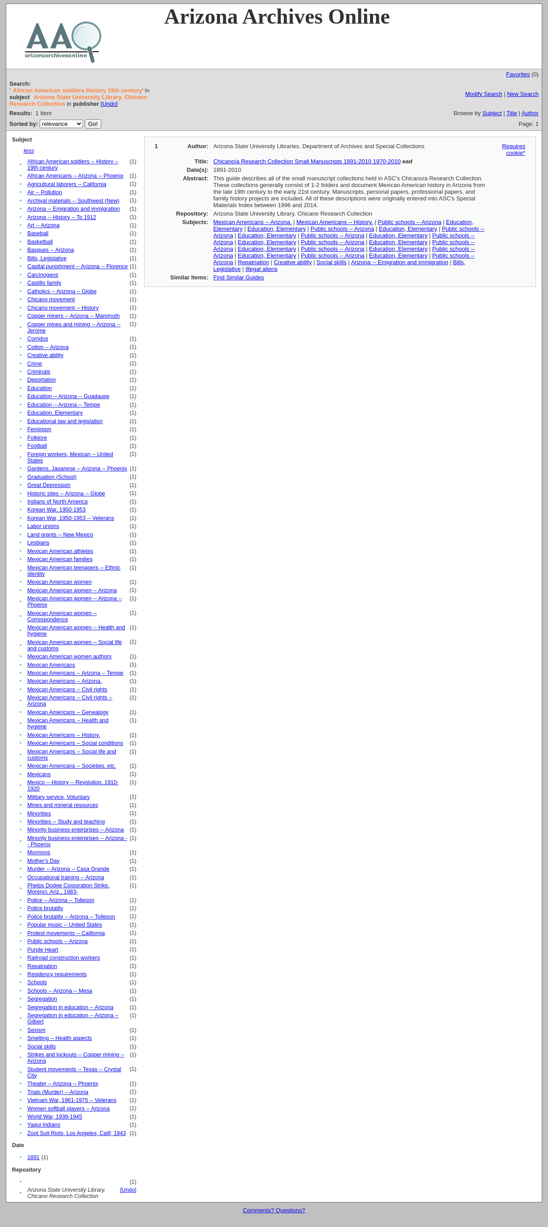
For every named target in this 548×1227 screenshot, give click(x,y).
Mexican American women (59, 582)
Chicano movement (51, 299)
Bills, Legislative (46, 258)
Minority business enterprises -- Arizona (75, 830)
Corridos (37, 339)
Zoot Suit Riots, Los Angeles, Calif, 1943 (76, 1133)
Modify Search (483, 94)
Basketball (40, 242)
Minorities (39, 814)
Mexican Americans (51, 665)
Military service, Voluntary (58, 797)
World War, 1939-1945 (54, 1117)
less (29, 150)
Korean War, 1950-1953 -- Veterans (70, 518)
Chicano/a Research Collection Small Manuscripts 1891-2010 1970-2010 (307, 161)
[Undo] (109, 103)
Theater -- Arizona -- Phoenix (62, 1084)
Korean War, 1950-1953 (56, 510)
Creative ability (45, 355)
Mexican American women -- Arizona (71, 590)
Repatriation (42, 966)
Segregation (42, 999)
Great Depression (49, 485)
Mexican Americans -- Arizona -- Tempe (75, 673)
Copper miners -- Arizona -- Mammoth (73, 316)
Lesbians (38, 543)
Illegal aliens (261, 269)
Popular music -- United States (64, 925)
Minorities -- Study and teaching (66, 822)
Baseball (37, 233)
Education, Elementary (55, 413)
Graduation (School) (51, 477)
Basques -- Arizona (50, 250)
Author (530, 113)
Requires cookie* (513, 149)
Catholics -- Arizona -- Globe (61, 291)
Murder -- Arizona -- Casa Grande (68, 869)
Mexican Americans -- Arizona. (64, 681)
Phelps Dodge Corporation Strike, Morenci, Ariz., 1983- (68, 888)
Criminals (38, 372)
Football (37, 446)
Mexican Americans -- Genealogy (67, 712)
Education (39, 388)
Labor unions (43, 526)
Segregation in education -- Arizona (70, 1007)
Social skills (41, 1047)
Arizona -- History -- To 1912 (61, 217)
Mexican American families (59, 559)
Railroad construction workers (63, 958)
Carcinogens (42, 275)
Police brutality (45, 908)
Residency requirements (57, 974)
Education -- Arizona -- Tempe (63, 405)
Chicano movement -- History (63, 308)
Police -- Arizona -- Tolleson (60, 900)
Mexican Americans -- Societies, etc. (71, 766)
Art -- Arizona (43, 225)
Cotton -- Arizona (48, 347)
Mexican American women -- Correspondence (62, 616)
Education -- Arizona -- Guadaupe (68, 396)
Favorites (518, 74)
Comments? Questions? (274, 1210)
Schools (37, 982)
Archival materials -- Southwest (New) (73, 201)
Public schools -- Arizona (57, 941)
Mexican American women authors (69, 656)
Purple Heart (42, 950)
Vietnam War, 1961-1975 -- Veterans (71, 1100)
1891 (33, 1157)
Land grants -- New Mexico (60, 535)
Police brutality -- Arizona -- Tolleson (71, 917)
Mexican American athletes (60, 551)
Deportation (41, 380)
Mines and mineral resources (62, 805)
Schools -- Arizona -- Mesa (59, 991)
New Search (523, 94)
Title (511, 113)
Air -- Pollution (44, 192)
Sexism (36, 1030)
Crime (34, 364)
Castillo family (44, 283)
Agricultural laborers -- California (66, 184)
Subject (492, 113)
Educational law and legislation (65, 421)
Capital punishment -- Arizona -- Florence (77, 266)
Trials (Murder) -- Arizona (57, 1092)
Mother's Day (43, 861)
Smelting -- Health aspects (59, 1038)
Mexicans (38, 774)
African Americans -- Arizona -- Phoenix (75, 176)
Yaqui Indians (43, 1125)
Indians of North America (57, 502)
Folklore (37, 438)
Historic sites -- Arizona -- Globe (66, 494)
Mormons (38, 852)
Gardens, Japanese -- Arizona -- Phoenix (77, 469)
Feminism (39, 429)
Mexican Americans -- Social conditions (75, 743)
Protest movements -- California (66, 933)
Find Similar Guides (238, 277)
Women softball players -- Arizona (68, 1109)
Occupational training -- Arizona (65, 877)
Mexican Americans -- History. (63, 735)
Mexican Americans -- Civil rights (67, 689)
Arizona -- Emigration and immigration (73, 209)
